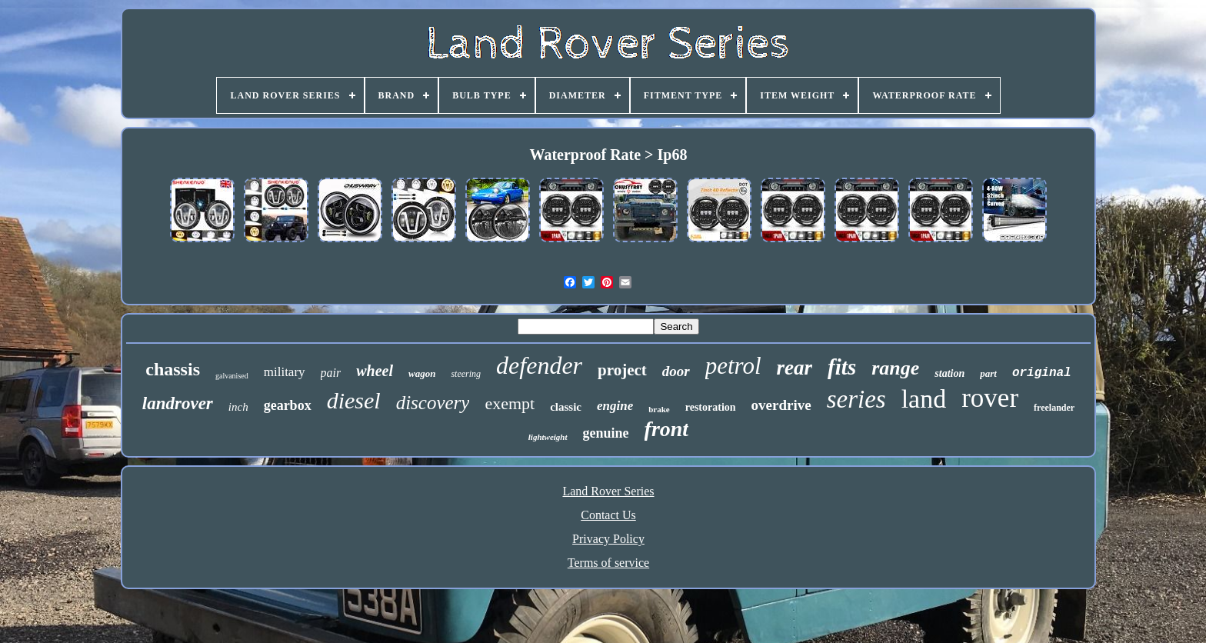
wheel (374, 370)
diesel (354, 400)
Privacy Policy (608, 538)
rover (989, 398)
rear (795, 367)
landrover (177, 403)
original (1041, 373)
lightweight (548, 436)
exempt (510, 403)
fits (842, 367)
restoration (710, 407)
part (988, 373)
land (924, 399)
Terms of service (608, 562)
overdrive (781, 405)
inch (238, 407)
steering (466, 373)
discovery (433, 402)
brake (659, 409)
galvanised (231, 375)
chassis (172, 369)
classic (565, 407)
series (856, 399)
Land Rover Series (608, 491)
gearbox (287, 405)
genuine (606, 433)
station (949, 373)
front (667, 429)
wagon (421, 373)
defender (539, 365)
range (895, 368)
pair (331, 372)
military (284, 372)
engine (615, 405)
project (622, 370)
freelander (1054, 407)
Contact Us (608, 514)
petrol (733, 365)
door (676, 371)
